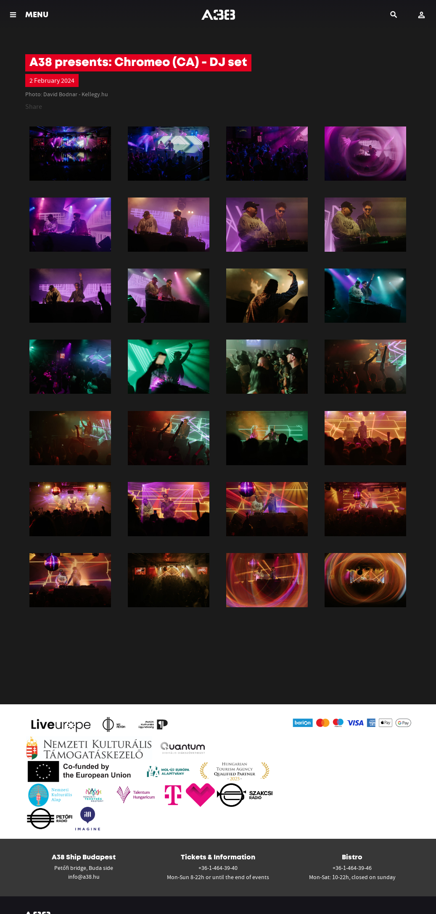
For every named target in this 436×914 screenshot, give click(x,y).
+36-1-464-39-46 (352, 868)
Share (33, 106)
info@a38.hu (84, 876)
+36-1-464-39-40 (218, 868)
